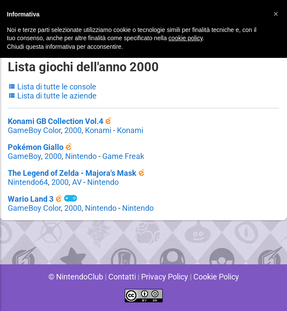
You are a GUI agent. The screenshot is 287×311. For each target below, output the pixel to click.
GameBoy (24, 156)
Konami (98, 130)
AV (77, 182)
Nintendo (81, 156)
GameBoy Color (34, 130)
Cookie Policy (217, 276)
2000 (73, 130)
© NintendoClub (73, 276)
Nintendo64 (28, 182)
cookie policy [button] (185, 38)
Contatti (121, 276)
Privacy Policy (165, 276)
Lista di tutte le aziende (52, 95)
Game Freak (123, 156)
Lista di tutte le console (53, 86)
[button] (276, 14)
